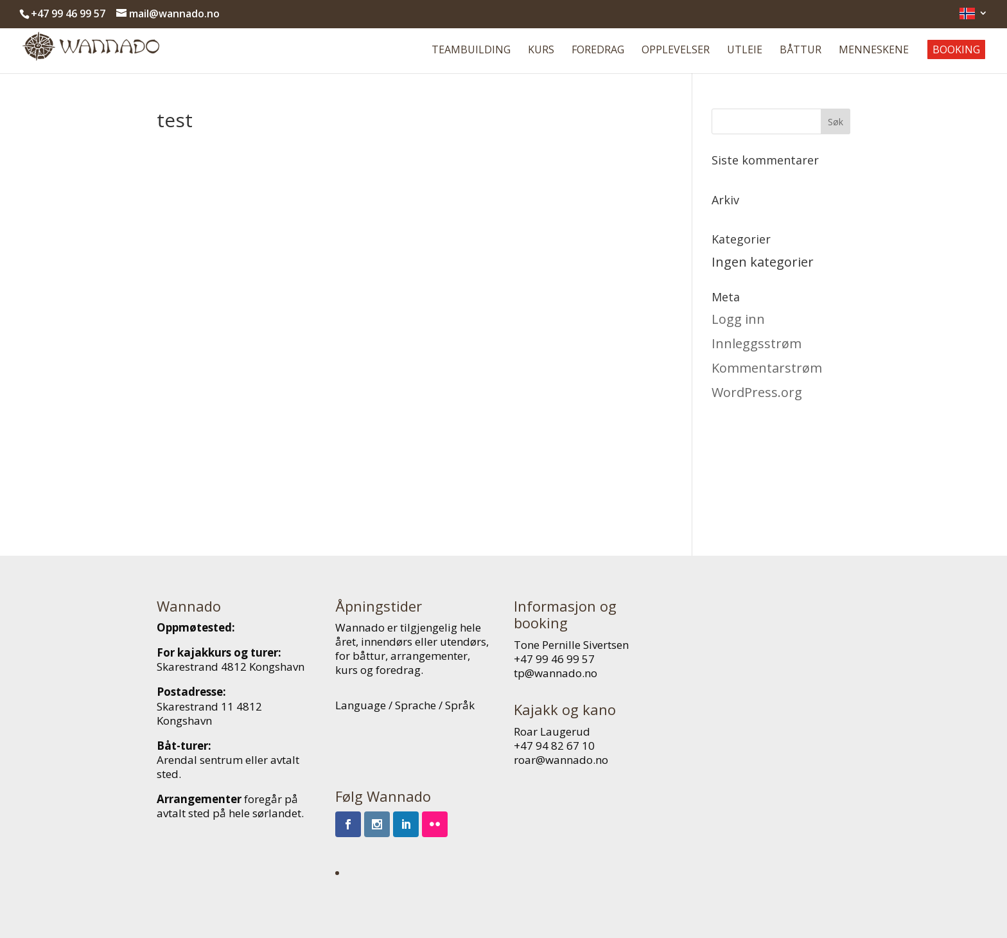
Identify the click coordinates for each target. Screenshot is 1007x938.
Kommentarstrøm (767, 367)
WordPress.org (757, 392)
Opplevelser (676, 51)
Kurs (541, 51)
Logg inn (738, 319)
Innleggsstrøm (756, 343)
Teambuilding (471, 51)
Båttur (800, 51)
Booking (956, 49)
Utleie (744, 51)
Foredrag (598, 51)
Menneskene (874, 51)
